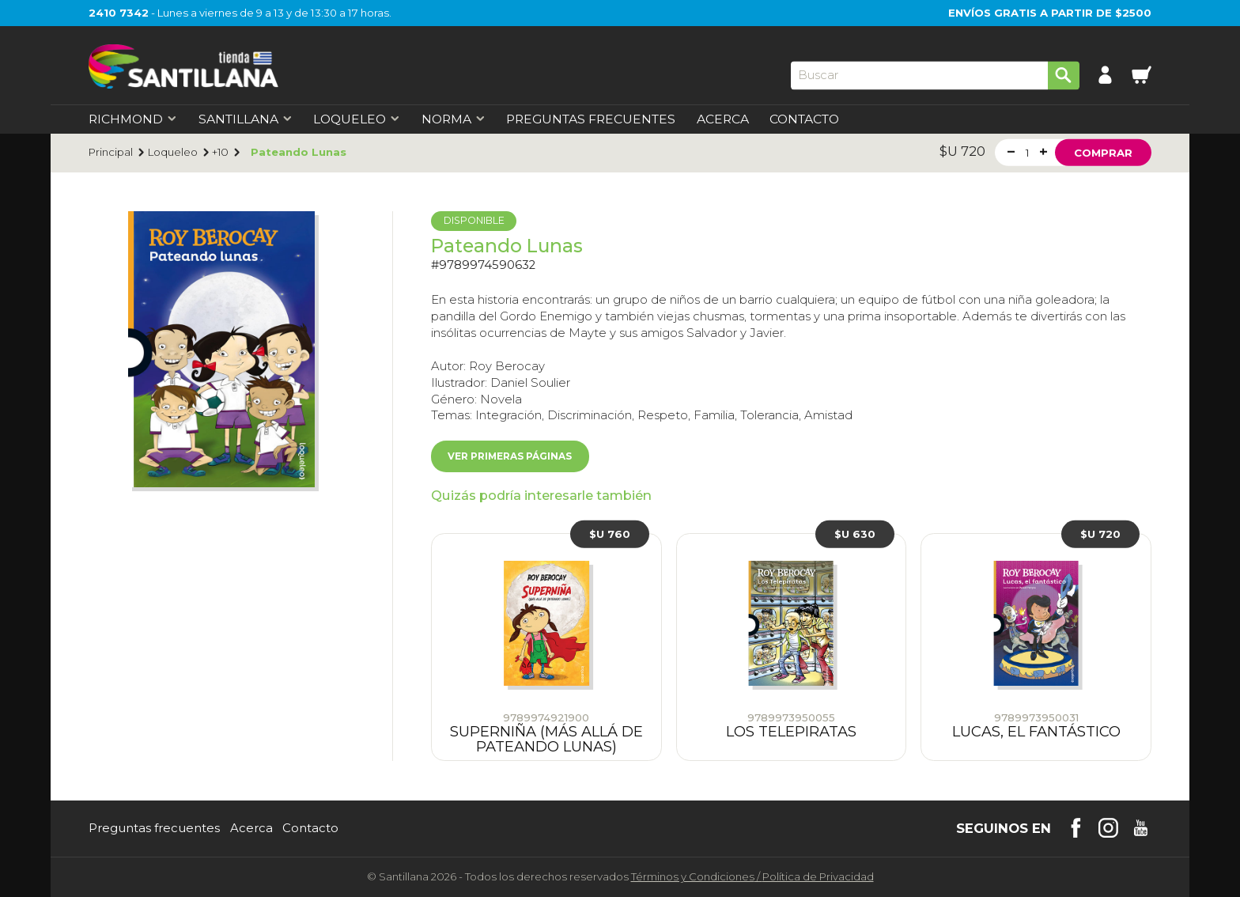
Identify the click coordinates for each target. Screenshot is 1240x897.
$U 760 (609, 534)
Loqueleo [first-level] (356, 119)
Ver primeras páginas (510, 456)
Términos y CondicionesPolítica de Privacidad (752, 876)
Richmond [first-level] (133, 119)
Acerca (723, 119)
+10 (220, 152)
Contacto (804, 119)
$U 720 (1100, 534)
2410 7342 (119, 12)
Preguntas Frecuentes (590, 119)
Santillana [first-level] (245, 119)
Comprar (1103, 152)
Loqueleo (173, 152)
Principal (111, 152)
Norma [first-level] (454, 119)
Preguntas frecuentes (154, 829)
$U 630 (854, 534)
